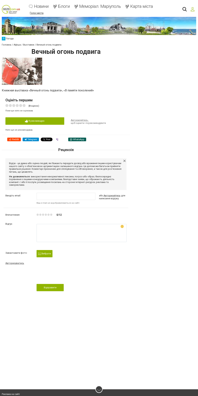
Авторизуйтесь (79, 120)
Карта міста (141, 6)
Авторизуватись (14, 263)
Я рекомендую (35, 121)
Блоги (64, 6)
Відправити (50, 287)
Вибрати (44, 253)
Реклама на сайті (11, 394)
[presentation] (64, 275)
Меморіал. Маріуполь (100, 6)
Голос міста (36, 13)
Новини (41, 6)
